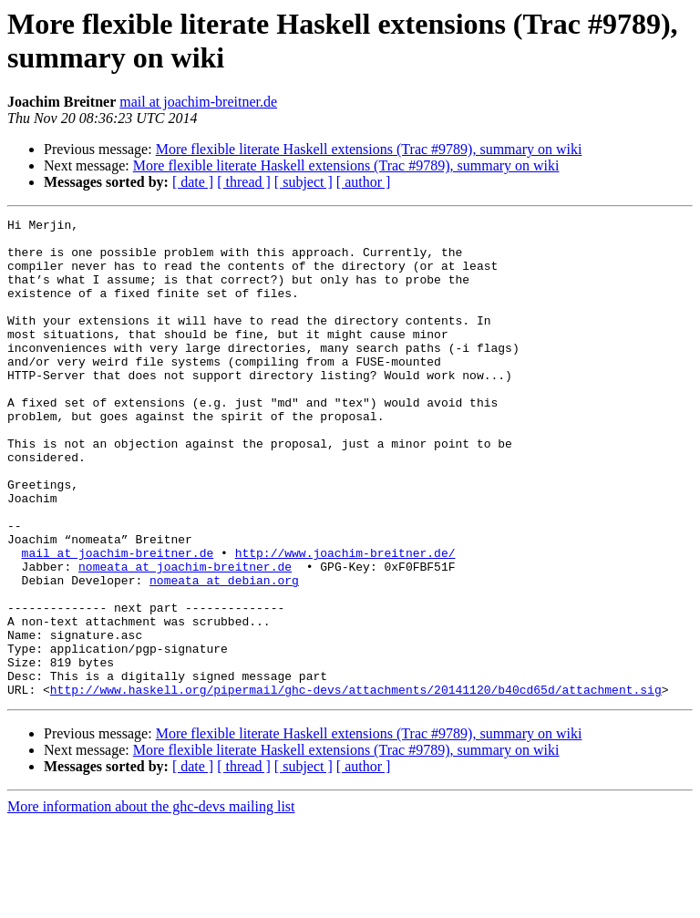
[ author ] (363, 182)
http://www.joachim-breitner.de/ (345, 621)
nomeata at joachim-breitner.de (185, 637)
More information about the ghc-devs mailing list (151, 902)
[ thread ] (244, 182)
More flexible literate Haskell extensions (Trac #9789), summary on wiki (369, 149)
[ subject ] (303, 182)
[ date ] (192, 182)
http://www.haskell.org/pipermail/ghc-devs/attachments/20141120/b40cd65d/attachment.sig (356, 785)
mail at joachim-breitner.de (198, 101)
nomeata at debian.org (224, 653)
